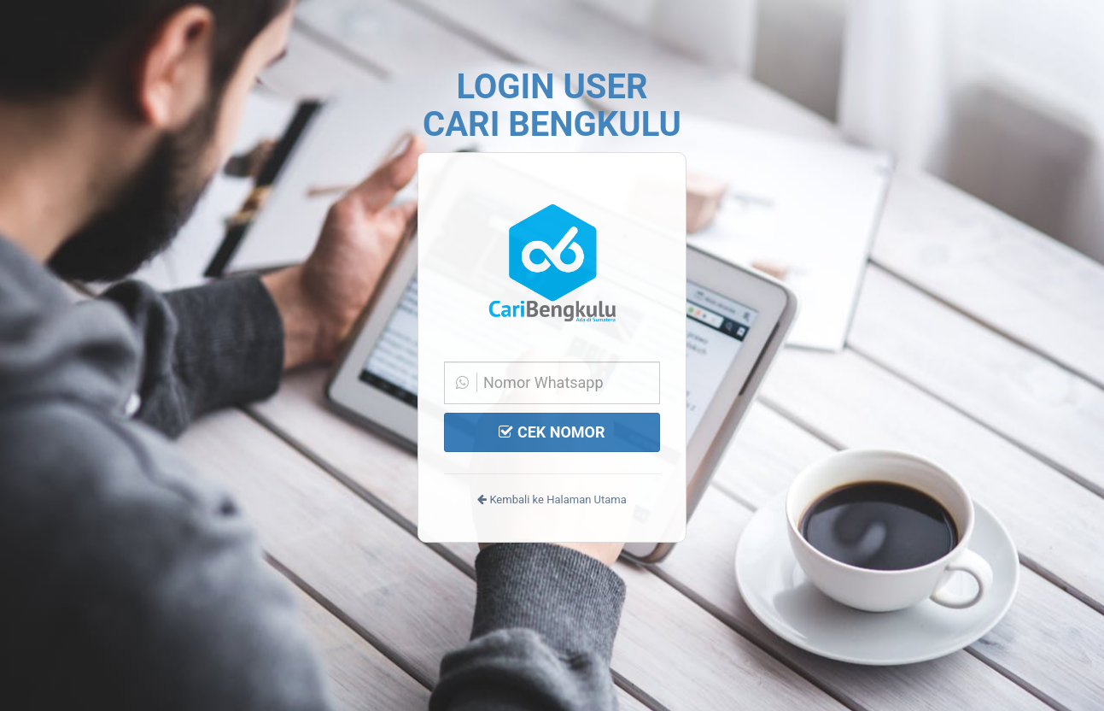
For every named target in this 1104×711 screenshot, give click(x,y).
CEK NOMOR (552, 432)
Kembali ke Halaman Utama (552, 499)
